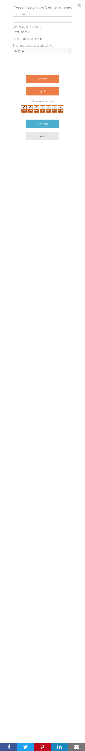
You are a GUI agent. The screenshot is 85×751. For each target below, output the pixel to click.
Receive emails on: (42, 101)
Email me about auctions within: (33, 45)
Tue (30, 109)
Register (42, 79)
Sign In (42, 91)
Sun (61, 109)
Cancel (43, 136)
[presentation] (40, 64)
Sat (54, 109)
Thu (42, 109)
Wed (36, 109)
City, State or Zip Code (27, 27)
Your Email (19, 14)
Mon (24, 109)
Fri (48, 109)
